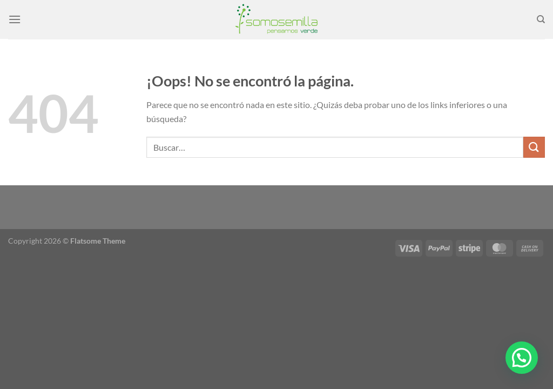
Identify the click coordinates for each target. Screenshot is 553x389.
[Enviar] (534, 147)
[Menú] (14, 19)
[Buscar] (541, 19)
